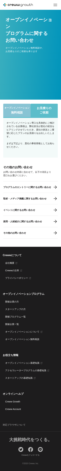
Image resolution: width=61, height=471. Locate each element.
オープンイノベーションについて (22, 331)
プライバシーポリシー (16, 278)
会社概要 (9, 263)
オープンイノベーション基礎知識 (22, 363)
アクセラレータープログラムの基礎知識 (25, 370)
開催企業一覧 (12, 324)
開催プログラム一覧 (15, 316)
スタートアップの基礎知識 (19, 378)
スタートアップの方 (15, 309)
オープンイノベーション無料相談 (22, 339)
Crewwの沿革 (12, 270)
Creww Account (13, 409)
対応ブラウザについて (14, 424)
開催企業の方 (12, 301)
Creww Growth (12, 401)
